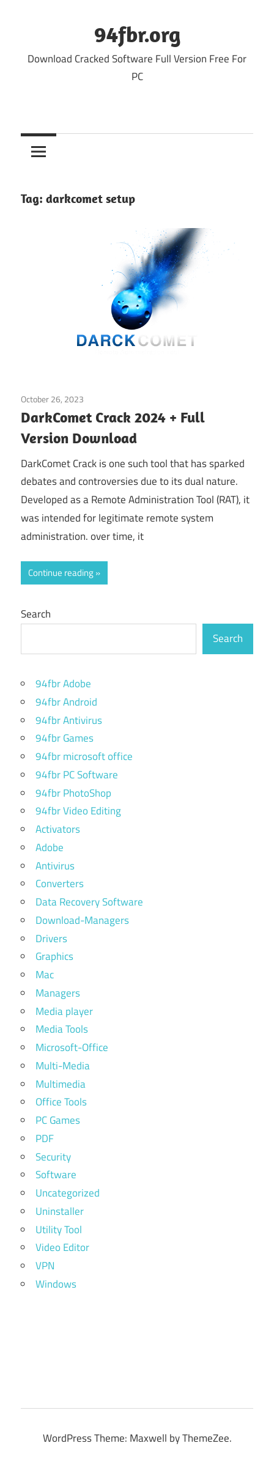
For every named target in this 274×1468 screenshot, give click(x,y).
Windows (55, 1284)
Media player (64, 1011)
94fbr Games (64, 738)
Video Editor (62, 1247)
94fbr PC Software (76, 775)
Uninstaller (59, 1211)
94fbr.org (137, 34)
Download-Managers (82, 920)
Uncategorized (67, 1193)
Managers (57, 993)
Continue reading (61, 573)
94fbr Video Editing (78, 811)
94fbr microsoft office (84, 756)
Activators (57, 829)
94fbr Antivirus (68, 720)
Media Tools (61, 1029)
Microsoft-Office (71, 1047)
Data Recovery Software (89, 902)
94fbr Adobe (63, 684)
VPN (44, 1266)
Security (53, 1157)
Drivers (51, 938)
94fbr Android (66, 702)
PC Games (57, 1120)
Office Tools (61, 1102)
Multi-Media (62, 1066)
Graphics (54, 956)
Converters (59, 883)
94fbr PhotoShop (73, 793)
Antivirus (55, 866)
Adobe (49, 847)
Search (36, 614)
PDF (44, 1138)
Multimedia (60, 1084)
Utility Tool (58, 1229)
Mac (44, 975)
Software (55, 1174)
